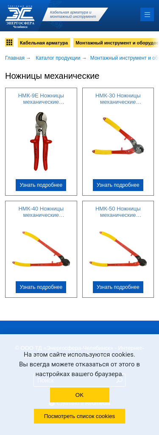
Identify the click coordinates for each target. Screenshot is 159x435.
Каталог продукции (58, 58)
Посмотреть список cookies (79, 416)
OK (79, 395)
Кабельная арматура (44, 42)
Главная (15, 58)
